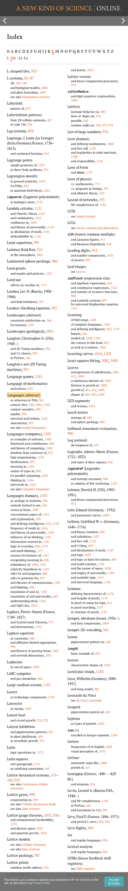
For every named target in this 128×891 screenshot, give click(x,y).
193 (102, 199)
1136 (37, 236)
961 (41, 400)
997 (41, 302)
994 (12, 646)
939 (31, 405)
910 (46, 867)
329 (98, 125)
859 (30, 388)
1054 (43, 833)
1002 (102, 347)
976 (105, 131)
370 (39, 720)
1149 (44, 418)
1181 (38, 376)
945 (47, 768)
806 (37, 546)
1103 (47, 405)
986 (55, 261)
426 (108, 642)
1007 (55, 651)
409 (40, 736)
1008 (103, 385)
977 (51, 622)
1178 (55, 524)
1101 (31, 325)
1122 (38, 218)
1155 (104, 612)
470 (101, 193)
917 (103, 239)
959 (35, 800)
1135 (38, 627)
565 (106, 629)
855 (106, 343)
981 (96, 689)
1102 (97, 338)
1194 (87, 880)
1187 (41, 165)
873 (28, 108)
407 (94, 394)
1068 (110, 144)
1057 (47, 815)
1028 (107, 568)
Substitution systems (36, 97)
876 (45, 501)
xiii (28, 358)
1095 (28, 709)
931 (26, 369)
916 (98, 116)
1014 (44, 528)
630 (31, 587)
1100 (43, 592)
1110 (50, 227)
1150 (46, 232)
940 (32, 638)
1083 (114, 360)
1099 (35, 510)
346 (49, 320)
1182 (31, 466)
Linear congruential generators (97, 228)
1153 (29, 879)
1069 (105, 623)
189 (24, 83)
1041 (90, 70)
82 (26, 78)
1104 (30, 480)
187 (18, 83)
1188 (74, 156)
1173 (44, 546)
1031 (48, 655)
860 (44, 573)
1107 (96, 536)
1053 (42, 181)
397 (106, 189)
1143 (105, 801)
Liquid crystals (85, 216)
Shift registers (85, 868)
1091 (38, 405)
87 (32, 78)
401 (87, 390)
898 (51, 443)
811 (109, 603)
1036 (33, 222)
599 (38, 519)
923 (26, 186)
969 (90, 828)
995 (36, 242)
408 (115, 372)
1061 (47, 190)
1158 (40, 457)
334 (29, 124)
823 (108, 329)
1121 (38, 208)
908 (73, 296)
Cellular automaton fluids (39, 804)
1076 (92, 406)
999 (32, 794)
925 (54, 308)
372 (45, 720)
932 (34, 71)
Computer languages (36, 489)
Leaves (81, 272)
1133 (39, 202)
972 (46, 170)
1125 (41, 214)
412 (73, 376)
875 (42, 578)
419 (96, 445)
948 (34, 353)
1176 (110, 594)
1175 (104, 598)
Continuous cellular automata (29, 786)
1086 (34, 564)
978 (110, 125)
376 (39, 249)
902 (102, 532)
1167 (47, 684)
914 (94, 250)
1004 (44, 88)
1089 (74, 100)
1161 (74, 308)
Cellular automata (34, 844)
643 (55, 596)
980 (103, 112)
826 (44, 505)
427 (49, 120)
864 (40, 678)
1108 (48, 439)
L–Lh (11, 58)
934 (107, 822)
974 (73, 85)
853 (32, 462)
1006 (80, 376)
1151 (100, 577)
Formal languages (34, 428)
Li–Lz (23, 58)
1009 (105, 515)
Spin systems (31, 809)
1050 (36, 667)
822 (48, 524)
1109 (50, 532)
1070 (110, 255)
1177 (44, 285)
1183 (107, 665)
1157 (100, 607)
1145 (102, 205)
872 (50, 453)
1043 (101, 723)
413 (87, 767)
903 (88, 260)
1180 (93, 320)
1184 (42, 601)
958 (104, 840)
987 (37, 855)
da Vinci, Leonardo (89, 700)
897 (104, 300)
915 (46, 153)
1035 (45, 476)
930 (47, 349)
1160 (114, 735)
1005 (42, 92)
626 (84, 333)
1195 (51, 697)
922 (17, 780)
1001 (40, 255)
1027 (40, 828)
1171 (37, 764)
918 (108, 244)
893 (90, 546)
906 (70, 433)
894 (31, 131)
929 (85, 121)
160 (10, 780)
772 (97, 184)
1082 (105, 360)
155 (53, 775)
